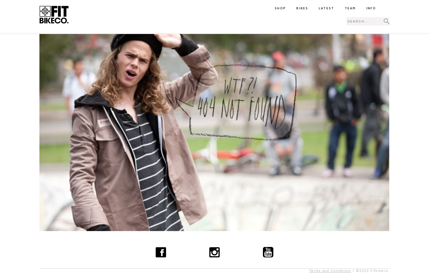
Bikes (302, 8)
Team (350, 8)
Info (371, 8)
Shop (280, 8)
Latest (326, 8)
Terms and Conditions (330, 271)
